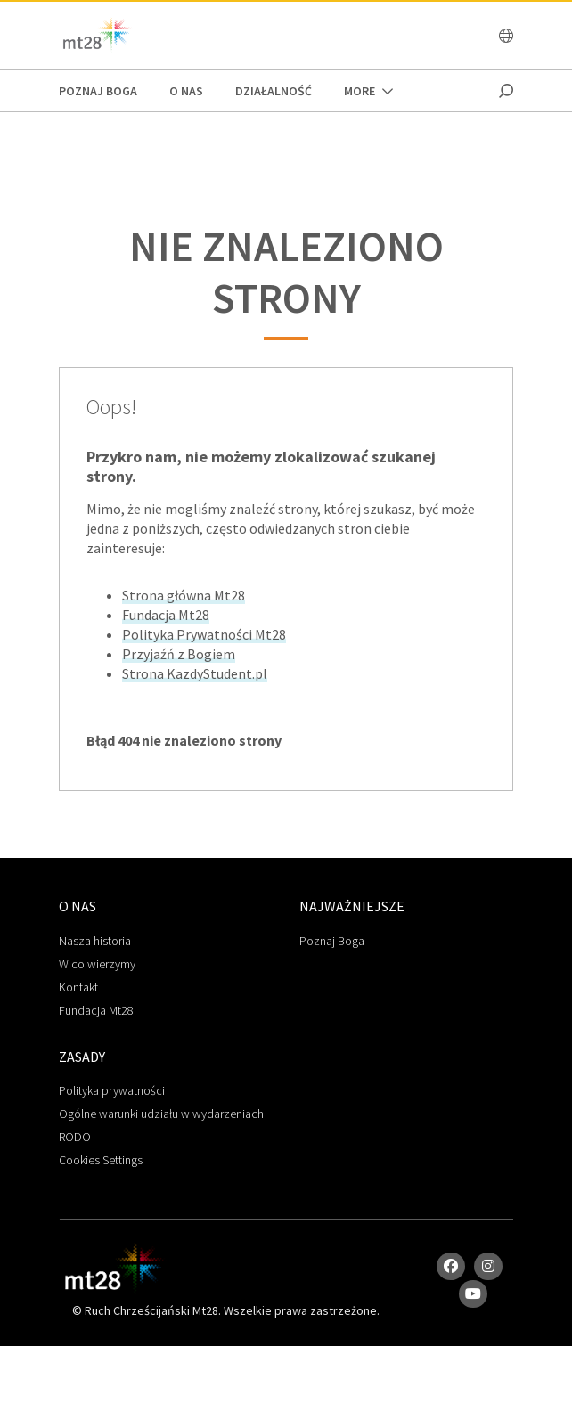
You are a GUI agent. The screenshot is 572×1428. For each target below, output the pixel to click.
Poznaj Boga (331, 941)
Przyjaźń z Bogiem (178, 654)
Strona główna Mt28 (183, 595)
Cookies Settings (101, 1160)
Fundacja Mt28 (165, 615)
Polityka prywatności (112, 1090)
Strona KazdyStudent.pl (194, 673)
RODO (75, 1137)
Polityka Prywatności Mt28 (204, 634)
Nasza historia (95, 941)
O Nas (186, 91)
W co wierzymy (97, 964)
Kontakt (78, 987)
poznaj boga (98, 91)
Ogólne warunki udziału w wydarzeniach (161, 1114)
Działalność (273, 91)
